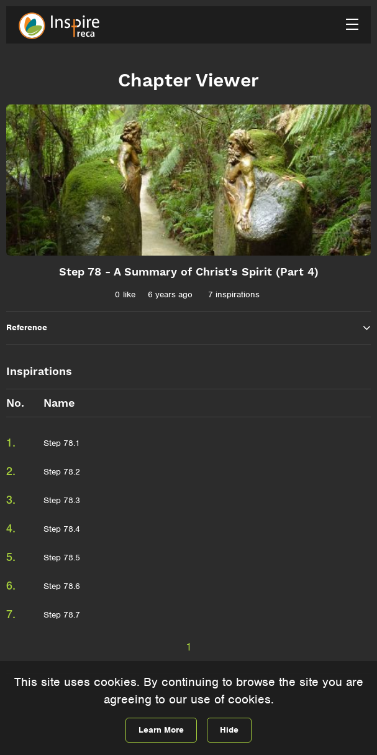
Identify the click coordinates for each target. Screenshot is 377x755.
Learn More (161, 730)
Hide (229, 730)
